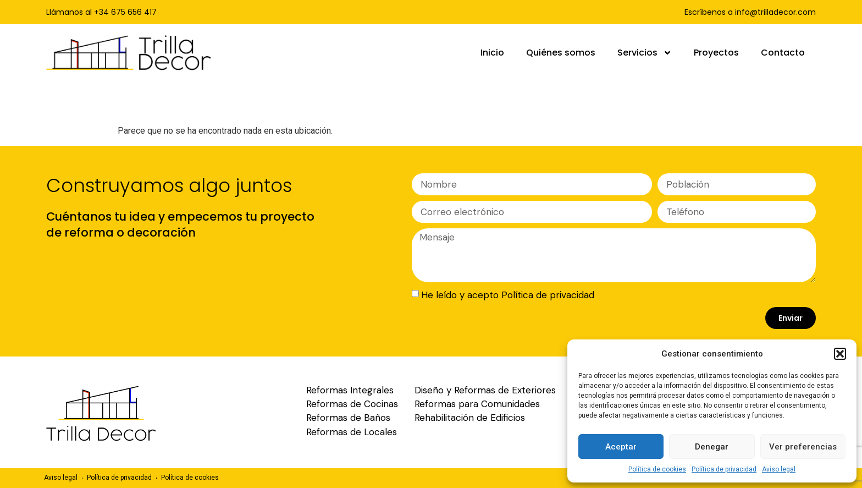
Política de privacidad (724, 469)
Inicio (492, 52)
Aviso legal (778, 469)
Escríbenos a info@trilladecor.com (750, 12)
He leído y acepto (507, 295)
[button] (840, 353)
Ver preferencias (803, 447)
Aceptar (621, 447)
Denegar (711, 447)
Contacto (783, 52)
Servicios (644, 53)
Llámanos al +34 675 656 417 (101, 12)
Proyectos (716, 52)
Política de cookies (657, 469)
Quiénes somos (560, 52)
